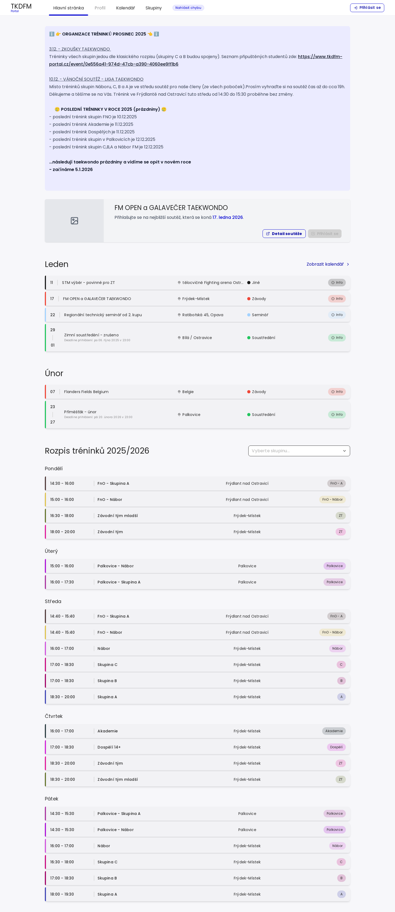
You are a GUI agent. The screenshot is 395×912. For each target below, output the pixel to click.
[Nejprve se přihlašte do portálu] (325, 233)
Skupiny (154, 8)
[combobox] (299, 451)
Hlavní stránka (68, 8)
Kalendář (125, 8)
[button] (284, 233)
